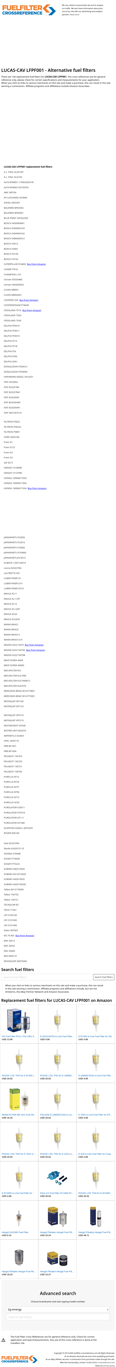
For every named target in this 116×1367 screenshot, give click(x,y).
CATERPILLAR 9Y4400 (15, 264)
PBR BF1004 (10, 751)
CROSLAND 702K (12, 315)
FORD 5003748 (11, 437)
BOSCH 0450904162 (14, 233)
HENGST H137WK (13, 472)
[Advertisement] (58, 42)
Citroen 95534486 (13, 279)
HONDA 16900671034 (15, 488)
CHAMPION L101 (12, 274)
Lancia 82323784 (12, 567)
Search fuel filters (104, 977)
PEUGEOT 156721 (13, 766)
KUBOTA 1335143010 (15, 562)
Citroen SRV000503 (14, 284)
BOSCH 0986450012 (14, 238)
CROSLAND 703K (12, 320)
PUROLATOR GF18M (14, 822)
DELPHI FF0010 (12, 325)
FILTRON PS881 (12, 431)
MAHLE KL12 (10, 603)
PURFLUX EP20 (11, 781)
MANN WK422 (11, 629)
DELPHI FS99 (10, 356)
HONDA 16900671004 (15, 483)
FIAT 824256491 (12, 407)
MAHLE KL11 (10, 593)
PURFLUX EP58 (11, 792)
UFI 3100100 (10, 915)
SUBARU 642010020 (14, 879)
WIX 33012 (9, 940)
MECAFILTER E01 (12, 670)
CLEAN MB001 (11, 289)
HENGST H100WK (13, 467)
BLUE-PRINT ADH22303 (16, 218)
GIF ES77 (8, 462)
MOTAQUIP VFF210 (14, 715)
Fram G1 (8, 442)
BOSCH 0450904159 (14, 228)
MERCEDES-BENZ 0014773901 (19, 696)
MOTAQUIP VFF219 (14, 720)
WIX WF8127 (10, 955)
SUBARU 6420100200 (15, 884)
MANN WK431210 (13, 639)
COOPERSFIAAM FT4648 (16, 305)
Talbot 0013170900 (14, 889)
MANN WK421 (11, 624)
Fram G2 (8, 452)
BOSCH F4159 (11, 253)
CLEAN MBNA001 (13, 294)
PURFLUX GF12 (11, 797)
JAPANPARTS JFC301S (15, 557)
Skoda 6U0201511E (14, 848)
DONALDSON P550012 (15, 366)
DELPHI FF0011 (12, 330)
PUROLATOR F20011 (14, 807)
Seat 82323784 (11, 843)
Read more (74, 14)
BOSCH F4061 (11, 248)
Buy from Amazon (36, 264)
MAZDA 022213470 (14, 644)
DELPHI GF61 (11, 361)
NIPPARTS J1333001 (14, 735)
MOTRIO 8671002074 (15, 730)
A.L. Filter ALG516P (14, 171)
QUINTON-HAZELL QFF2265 (18, 828)
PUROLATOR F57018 (14, 812)
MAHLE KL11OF (12, 598)
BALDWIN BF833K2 (14, 207)
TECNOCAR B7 (11, 904)
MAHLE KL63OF (12, 619)
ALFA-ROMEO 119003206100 (19, 182)
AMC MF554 (10, 192)
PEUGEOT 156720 (13, 761)
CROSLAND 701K (13, 310)
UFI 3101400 (10, 925)
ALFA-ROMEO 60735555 (16, 187)
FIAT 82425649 (11, 397)
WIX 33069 (9, 950)
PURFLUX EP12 (11, 776)
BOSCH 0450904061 (14, 223)
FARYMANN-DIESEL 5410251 (18, 376)
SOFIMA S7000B (12, 853)
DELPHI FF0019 (12, 335)
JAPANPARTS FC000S (14, 537)
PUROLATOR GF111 (14, 817)
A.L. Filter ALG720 (13, 176)
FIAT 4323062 (11, 381)
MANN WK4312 (12, 634)
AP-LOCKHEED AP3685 (15, 197)
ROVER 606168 (11, 833)
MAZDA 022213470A (15, 650)
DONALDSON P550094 (15, 371)
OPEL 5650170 (11, 740)
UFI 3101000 (10, 920)
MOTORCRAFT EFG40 (15, 725)
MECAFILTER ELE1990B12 (17, 680)
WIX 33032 (9, 945)
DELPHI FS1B (10, 346)
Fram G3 (8, 457)
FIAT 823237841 (12, 392)
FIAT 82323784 (11, 387)
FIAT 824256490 (12, 402)
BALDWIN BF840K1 (14, 212)
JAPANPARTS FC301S (14, 542)
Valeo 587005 (11, 930)
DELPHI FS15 (10, 340)
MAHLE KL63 (10, 614)
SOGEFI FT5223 (12, 863)
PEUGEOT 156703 (13, 756)
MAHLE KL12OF (12, 608)
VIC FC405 (9, 935)
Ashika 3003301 (12, 202)
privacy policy (109, 1365)
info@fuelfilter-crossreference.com (100, 1362)
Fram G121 (9, 447)
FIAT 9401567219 (13, 412)
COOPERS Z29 (11, 300)
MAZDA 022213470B (14, 655)
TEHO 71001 (10, 909)
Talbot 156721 (11, 899)
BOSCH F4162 (11, 259)
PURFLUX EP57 (11, 786)
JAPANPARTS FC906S (14, 547)
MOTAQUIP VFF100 (14, 701)
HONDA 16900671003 (15, 478)
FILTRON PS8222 (12, 426)
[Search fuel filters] (47, 977)
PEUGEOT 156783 (13, 771)
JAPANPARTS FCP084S (15, 552)
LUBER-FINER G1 (12, 578)
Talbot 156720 (11, 894)
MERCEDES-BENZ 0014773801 (19, 690)
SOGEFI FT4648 (12, 858)
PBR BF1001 (10, 745)
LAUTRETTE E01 (12, 573)
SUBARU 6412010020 (15, 874)
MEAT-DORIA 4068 (13, 660)
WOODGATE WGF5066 (15, 961)
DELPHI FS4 (10, 351)
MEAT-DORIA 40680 (14, 665)
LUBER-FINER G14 (13, 583)
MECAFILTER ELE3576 (15, 685)
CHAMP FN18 (11, 269)
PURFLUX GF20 (11, 802)
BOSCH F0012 (11, 243)
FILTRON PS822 (12, 421)
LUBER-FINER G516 (14, 588)
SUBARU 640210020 (14, 868)
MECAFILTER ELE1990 (15, 675)
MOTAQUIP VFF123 (14, 706)
